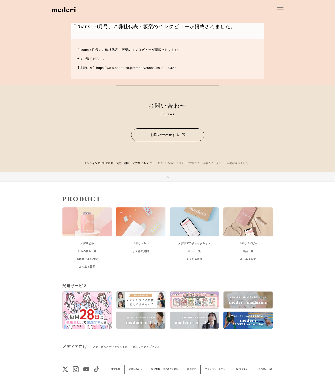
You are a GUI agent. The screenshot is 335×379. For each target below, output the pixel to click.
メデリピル (87, 243)
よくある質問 (87, 266)
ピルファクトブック (145, 346)
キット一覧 (194, 251)
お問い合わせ (135, 369)
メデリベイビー (248, 243)
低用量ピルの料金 (87, 258)
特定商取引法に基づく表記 (164, 369)
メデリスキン (141, 243)
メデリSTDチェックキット (194, 243)
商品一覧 (248, 251)
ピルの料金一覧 (87, 251)
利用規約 (191, 369)
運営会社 (115, 369)
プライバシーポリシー (216, 369)
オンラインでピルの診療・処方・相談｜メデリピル (115, 163)
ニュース (155, 163)
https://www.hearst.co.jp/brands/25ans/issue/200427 (136, 68)
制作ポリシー (243, 369)
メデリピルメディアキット (109, 346)
